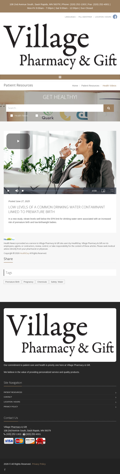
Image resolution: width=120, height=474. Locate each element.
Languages (70, 17)
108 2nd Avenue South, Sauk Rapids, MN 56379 (35, 4)
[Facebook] (115, 17)
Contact (8, 397)
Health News (19, 115)
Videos (41, 115)
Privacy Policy (11, 407)
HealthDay (24, 253)
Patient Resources (90, 85)
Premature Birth (12, 282)
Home (75, 85)
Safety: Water (57, 282)
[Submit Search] (108, 108)
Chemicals (42, 282)
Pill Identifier (85, 17)
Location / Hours (103, 17)
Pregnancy (28, 282)
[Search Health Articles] (54, 108)
